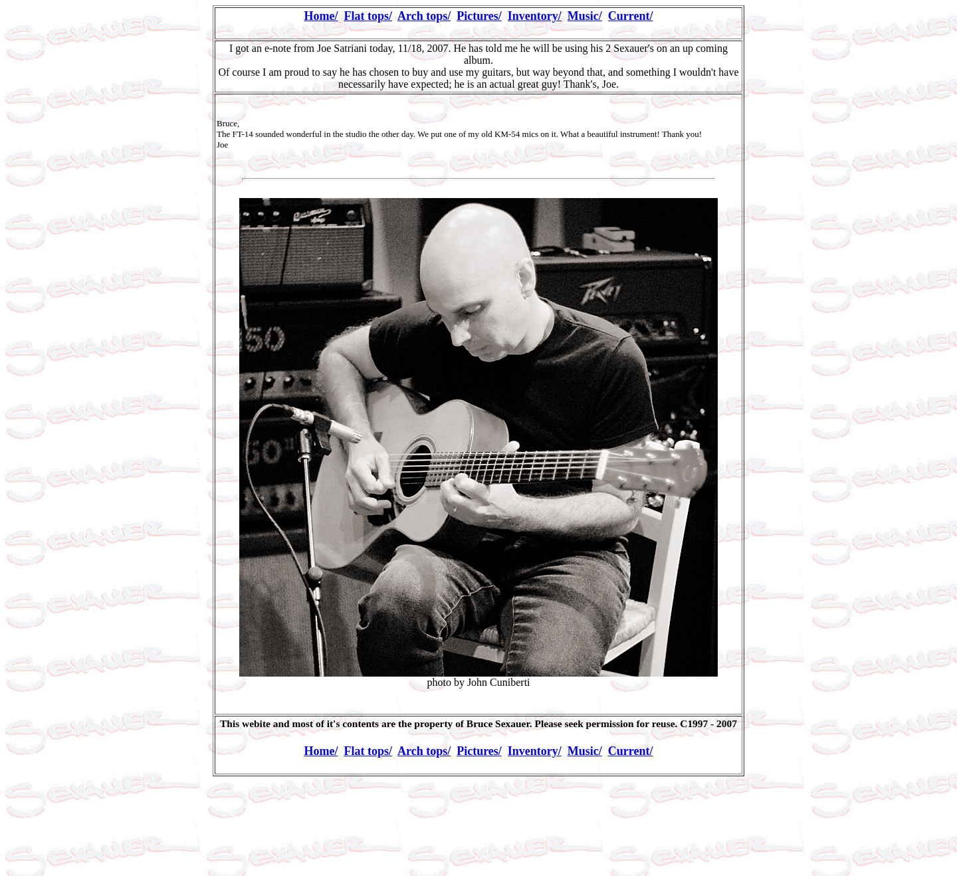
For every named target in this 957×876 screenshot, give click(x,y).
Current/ (630, 16)
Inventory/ (535, 16)
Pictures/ (479, 16)
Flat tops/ (368, 16)
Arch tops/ (424, 16)
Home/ (321, 16)
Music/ (585, 16)
